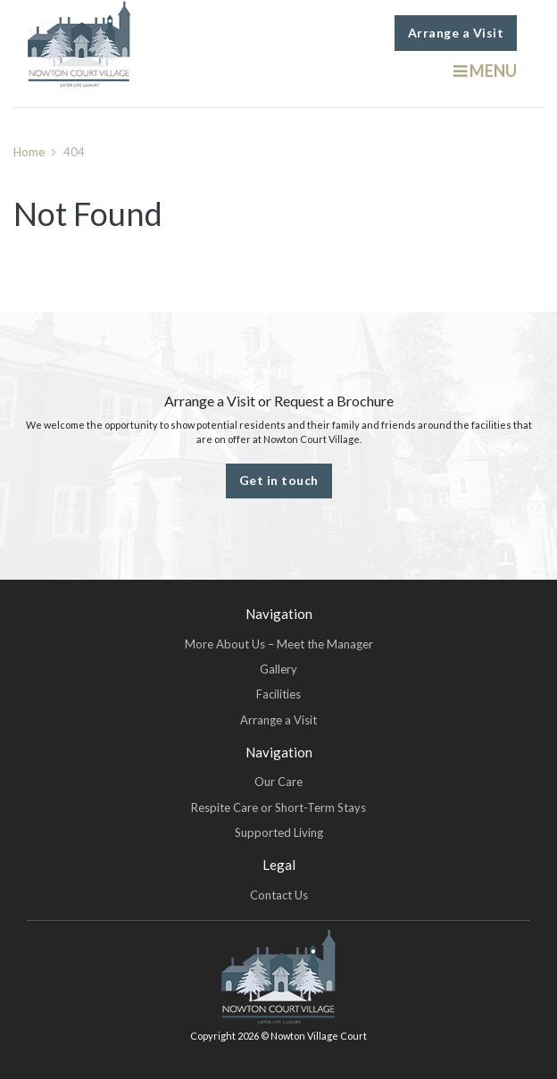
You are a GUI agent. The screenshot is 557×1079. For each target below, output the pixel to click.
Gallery (278, 669)
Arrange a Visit (456, 32)
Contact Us (279, 895)
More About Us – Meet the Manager (279, 644)
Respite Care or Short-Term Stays (278, 807)
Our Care (278, 781)
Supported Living (279, 832)
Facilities (278, 694)
